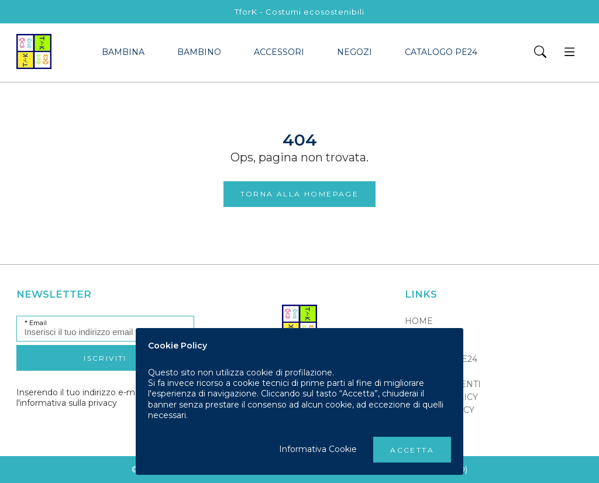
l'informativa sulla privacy (66, 403)
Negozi (354, 52)
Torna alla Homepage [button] (299, 193)
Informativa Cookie (318, 449)
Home (419, 321)
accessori (279, 52)
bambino (199, 52)
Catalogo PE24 (441, 52)
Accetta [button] (412, 450)
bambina (123, 52)
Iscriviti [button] (105, 358)
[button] (540, 52)
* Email (36, 323)
